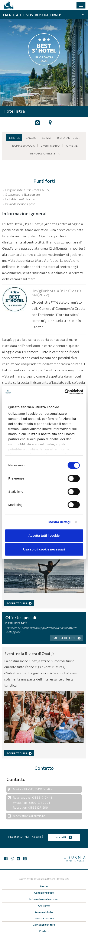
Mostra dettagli (59, 522)
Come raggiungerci (44, 924)
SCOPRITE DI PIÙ (19, 603)
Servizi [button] (46, 137)
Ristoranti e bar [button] (68, 137)
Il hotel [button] (14, 137)
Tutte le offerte (66, 637)
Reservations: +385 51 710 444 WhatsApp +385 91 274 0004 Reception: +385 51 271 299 (32, 802)
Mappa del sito (44, 911)
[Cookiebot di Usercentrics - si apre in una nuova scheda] (64, 392)
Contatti (44, 930)
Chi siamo (44, 905)
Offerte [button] (72, 145)
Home (44, 886)
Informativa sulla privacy (44, 898)
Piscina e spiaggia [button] (23, 145)
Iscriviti (63, 837)
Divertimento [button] (50, 145)
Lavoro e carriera (44, 918)
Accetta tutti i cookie (44, 535)
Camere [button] (31, 137)
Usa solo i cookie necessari (44, 549)
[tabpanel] (44, 58)
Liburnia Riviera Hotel (50, 878)
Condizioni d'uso (44, 892)
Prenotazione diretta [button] (44, 153)
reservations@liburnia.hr (29, 816)
